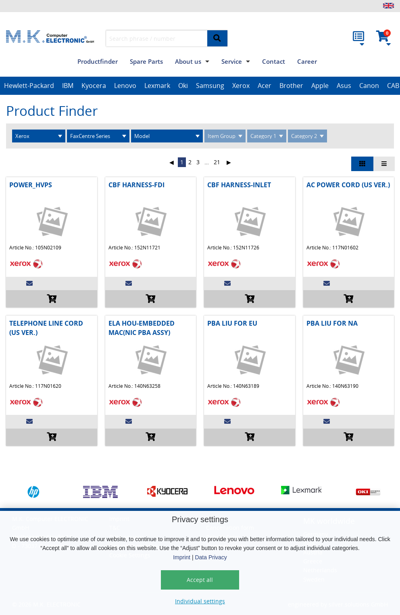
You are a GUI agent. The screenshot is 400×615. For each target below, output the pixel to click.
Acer (264, 85)
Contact (273, 61)
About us (188, 61)
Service (231, 61)
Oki (183, 85)
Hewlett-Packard (29, 85)
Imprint (181, 557)
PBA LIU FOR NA (332, 323)
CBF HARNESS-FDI (136, 184)
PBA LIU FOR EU (232, 323)
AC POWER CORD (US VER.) (348, 184)
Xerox (241, 85)
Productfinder (97, 61)
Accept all (200, 580)
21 (217, 162)
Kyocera (93, 85)
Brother (291, 85)
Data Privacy (211, 557)
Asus (344, 85)
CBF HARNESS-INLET (239, 184)
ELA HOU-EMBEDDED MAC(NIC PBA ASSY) (141, 328)
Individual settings (200, 601)
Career (307, 61)
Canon (369, 85)
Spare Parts (146, 61)
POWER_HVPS (30, 184)
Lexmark (157, 85)
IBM (67, 85)
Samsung (210, 85)
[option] (29, 86)
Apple (320, 85)
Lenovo (125, 85)
